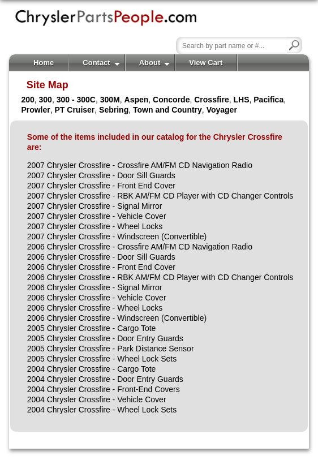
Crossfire (211, 99)
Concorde (171, 99)
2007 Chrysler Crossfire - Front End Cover (101, 185)
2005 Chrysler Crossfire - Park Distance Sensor (110, 348)
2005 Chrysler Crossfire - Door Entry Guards (105, 338)
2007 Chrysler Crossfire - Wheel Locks (95, 226)
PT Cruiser (75, 109)
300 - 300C (76, 99)
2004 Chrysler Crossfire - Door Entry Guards (105, 379)
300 (45, 99)
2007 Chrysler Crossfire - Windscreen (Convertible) (117, 236)
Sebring (113, 109)
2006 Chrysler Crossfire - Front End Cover (101, 267)
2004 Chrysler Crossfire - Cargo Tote (91, 368)
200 (27, 99)
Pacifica (268, 99)
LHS (241, 99)
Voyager (222, 109)
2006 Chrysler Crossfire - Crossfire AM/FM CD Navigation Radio (139, 246)
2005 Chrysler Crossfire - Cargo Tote (91, 328)
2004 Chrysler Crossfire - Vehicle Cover (96, 399)
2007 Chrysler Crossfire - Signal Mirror (94, 205)
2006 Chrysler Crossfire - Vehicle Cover (96, 297)
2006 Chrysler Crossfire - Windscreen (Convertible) (117, 318)
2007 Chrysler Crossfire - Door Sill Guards (101, 175)
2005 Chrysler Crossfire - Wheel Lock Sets (102, 358)
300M (110, 99)
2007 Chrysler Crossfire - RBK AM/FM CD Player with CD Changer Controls (160, 195)
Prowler (35, 109)
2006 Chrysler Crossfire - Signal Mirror (94, 287)
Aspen (136, 99)
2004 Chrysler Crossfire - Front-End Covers (103, 389)
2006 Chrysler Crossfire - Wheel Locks (95, 307)
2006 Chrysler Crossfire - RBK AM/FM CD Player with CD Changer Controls (160, 277)
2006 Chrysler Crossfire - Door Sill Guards (101, 256)
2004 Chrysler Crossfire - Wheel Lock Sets (102, 409)
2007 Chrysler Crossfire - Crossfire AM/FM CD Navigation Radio (139, 165)
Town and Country (167, 109)
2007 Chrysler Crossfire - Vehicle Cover (96, 216)
